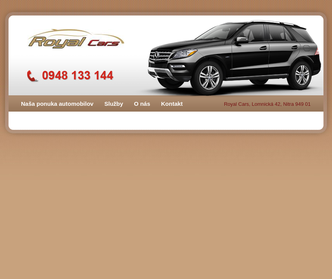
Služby (113, 103)
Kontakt (172, 103)
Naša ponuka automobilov (57, 103)
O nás (142, 103)
